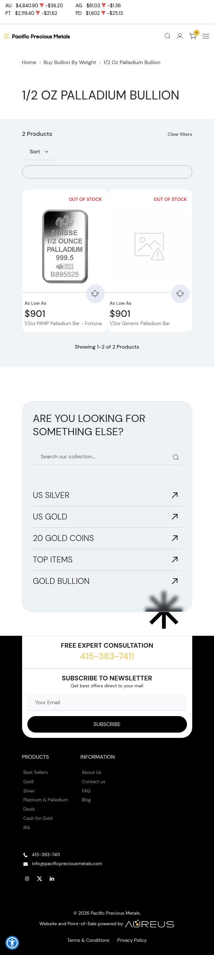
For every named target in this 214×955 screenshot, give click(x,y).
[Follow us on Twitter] (39, 878)
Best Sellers (35, 772)
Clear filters (180, 134)
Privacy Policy (132, 940)
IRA (26, 827)
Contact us (94, 781)
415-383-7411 (107, 656)
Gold (28, 781)
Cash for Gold (38, 818)
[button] (12, 942)
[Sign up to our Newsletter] (107, 724)
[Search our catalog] (107, 457)
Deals (29, 809)
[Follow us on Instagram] (27, 878)
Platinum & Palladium (45, 800)
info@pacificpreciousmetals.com (67, 863)
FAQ (86, 791)
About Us (92, 772)
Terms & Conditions (88, 940)
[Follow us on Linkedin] (52, 878)
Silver (29, 791)
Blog (86, 800)
